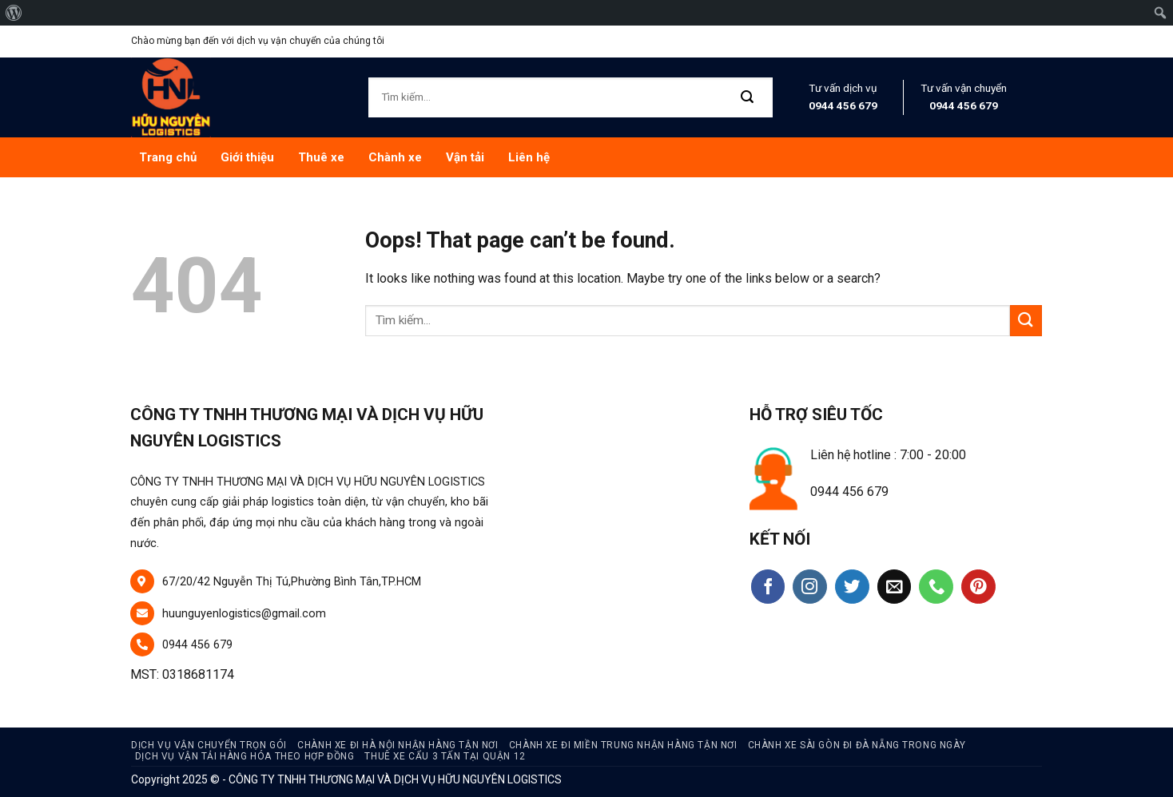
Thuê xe (321, 157)
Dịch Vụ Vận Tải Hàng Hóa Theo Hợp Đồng (245, 756)
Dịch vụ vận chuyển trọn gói (209, 745)
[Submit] (747, 97)
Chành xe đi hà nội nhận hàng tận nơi (397, 745)
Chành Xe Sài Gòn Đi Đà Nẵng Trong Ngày (857, 745)
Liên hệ (529, 157)
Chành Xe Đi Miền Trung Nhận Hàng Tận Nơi (623, 745)
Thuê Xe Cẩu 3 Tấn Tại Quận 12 (444, 756)
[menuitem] (14, 13)
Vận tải (465, 157)
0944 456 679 (843, 105)
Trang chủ (168, 157)
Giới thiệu (247, 157)
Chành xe (395, 157)
